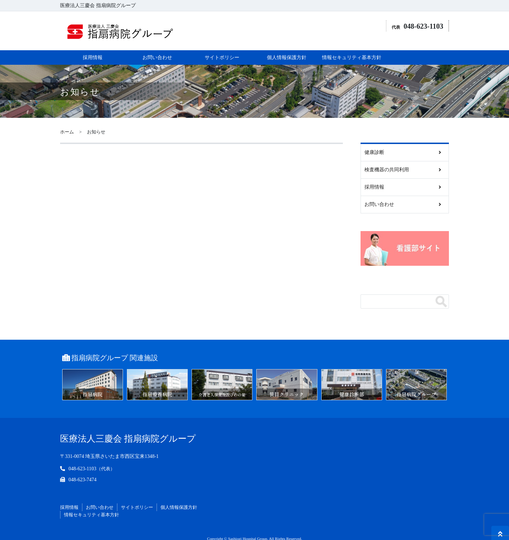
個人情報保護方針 (286, 48)
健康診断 (374, 143)
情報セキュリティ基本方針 (351, 48)
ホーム (67, 122)
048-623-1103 (82, 459)
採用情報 (93, 48)
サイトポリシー (222, 48)
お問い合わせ (157, 48)
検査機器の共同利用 (386, 160)
